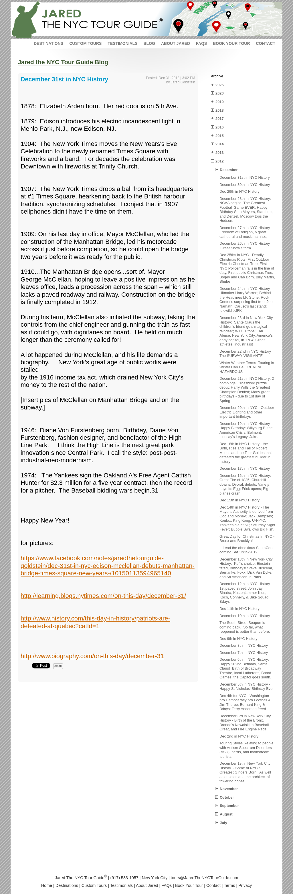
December (228, 170)
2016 (219, 127)
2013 (219, 152)
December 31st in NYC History (244, 177)
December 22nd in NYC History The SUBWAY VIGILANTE (245, 353)
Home (46, 885)
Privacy (245, 885)
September (229, 805)
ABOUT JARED (175, 43)
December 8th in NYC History (243, 645)
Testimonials (121, 885)
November (229, 789)
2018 (219, 110)
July (223, 823)
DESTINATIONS (48, 43)
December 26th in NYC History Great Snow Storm (244, 245)
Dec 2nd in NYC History (238, 736)
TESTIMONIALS (122, 43)
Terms (229, 885)
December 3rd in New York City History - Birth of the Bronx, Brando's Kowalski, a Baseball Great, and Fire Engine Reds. (245, 723)
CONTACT (265, 43)
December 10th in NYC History (244, 616)
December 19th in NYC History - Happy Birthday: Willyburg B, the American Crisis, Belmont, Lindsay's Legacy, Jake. (246, 430)
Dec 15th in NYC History (239, 500)
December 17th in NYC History (244, 468)
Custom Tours (94, 885)
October (227, 797)
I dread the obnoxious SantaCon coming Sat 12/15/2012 (246, 550)
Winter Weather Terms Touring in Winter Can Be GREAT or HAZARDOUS (246, 367)
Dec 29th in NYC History (239, 191)
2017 (219, 118)
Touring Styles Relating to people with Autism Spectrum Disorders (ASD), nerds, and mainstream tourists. (246, 750)
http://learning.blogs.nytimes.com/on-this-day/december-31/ (103, 595)
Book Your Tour (189, 885)
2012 (219, 161)
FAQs (166, 885)
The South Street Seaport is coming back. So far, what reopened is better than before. (244, 627)
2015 (219, 136)
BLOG (149, 43)
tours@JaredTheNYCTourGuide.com (204, 877)
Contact (213, 885)
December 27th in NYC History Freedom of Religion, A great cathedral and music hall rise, (244, 232)
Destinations (67, 885)
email (58, 666)
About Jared (147, 885)
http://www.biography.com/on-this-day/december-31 (92, 656)
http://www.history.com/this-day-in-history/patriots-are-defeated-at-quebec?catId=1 (95, 622)
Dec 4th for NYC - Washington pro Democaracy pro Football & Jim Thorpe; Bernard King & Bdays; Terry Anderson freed (245, 702)
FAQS (201, 43)
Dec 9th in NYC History (238, 638)
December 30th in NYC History (244, 184)
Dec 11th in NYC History (239, 608)
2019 (219, 102)
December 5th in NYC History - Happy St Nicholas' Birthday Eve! (246, 686)
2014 (219, 144)
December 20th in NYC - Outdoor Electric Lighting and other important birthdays (246, 412)
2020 (219, 93)
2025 (219, 85)
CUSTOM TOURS (85, 43)
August (226, 814)
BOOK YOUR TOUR (231, 43)
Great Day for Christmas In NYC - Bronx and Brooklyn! (246, 538)
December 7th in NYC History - (244, 652)
